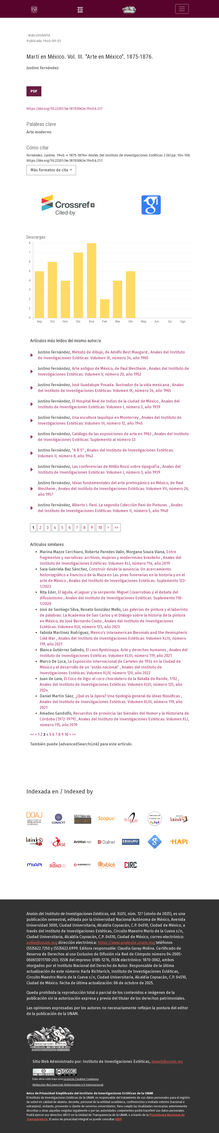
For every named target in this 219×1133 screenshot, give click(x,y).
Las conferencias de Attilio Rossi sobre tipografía (116, 466)
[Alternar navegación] (182, 9)
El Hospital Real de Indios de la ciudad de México (115, 401)
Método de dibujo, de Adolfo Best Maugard (110, 352)
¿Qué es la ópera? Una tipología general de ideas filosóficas (128, 696)
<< (32, 734)
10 (100, 527)
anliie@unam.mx (41, 942)
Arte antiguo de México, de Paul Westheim (109, 368)
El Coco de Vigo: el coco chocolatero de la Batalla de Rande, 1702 (121, 678)
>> (116, 527)
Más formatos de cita (50, 170)
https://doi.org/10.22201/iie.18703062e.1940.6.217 (64, 109)
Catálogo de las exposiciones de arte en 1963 (112, 434)
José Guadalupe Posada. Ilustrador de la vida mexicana (121, 385)
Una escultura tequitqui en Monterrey (106, 417)
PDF (34, 91)
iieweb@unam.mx (167, 1061)
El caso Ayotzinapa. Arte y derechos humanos (126, 650)
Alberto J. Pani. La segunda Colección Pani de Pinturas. (120, 505)
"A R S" (78, 450)
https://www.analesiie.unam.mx (126, 942)
